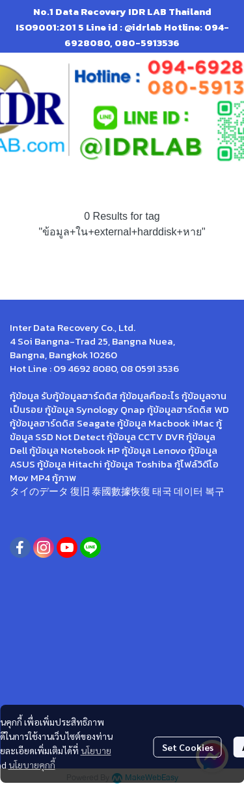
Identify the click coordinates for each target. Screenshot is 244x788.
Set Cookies (187, 747)
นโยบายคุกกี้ (31, 764)
